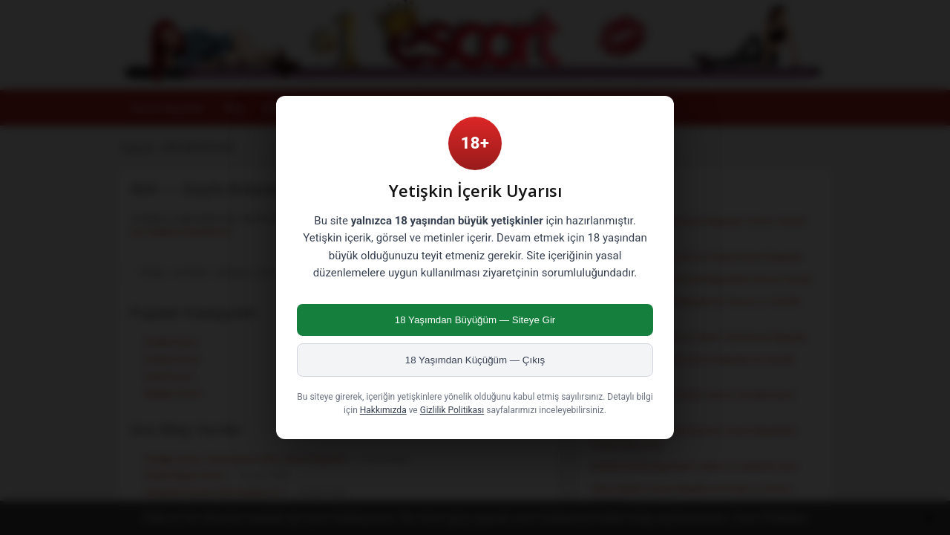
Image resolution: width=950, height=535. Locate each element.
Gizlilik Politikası (452, 410)
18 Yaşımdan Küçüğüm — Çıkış (475, 360)
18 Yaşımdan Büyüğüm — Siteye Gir (475, 319)
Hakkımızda (383, 410)
